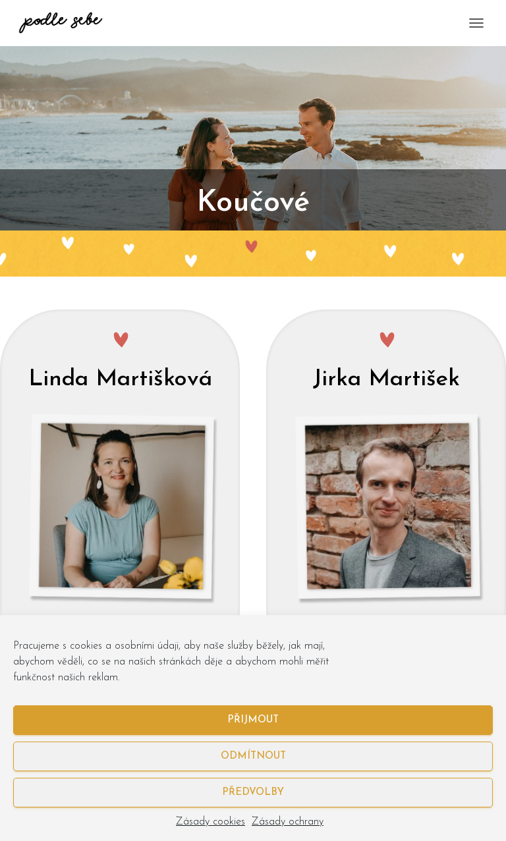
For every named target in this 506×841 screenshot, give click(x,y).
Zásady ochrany (287, 822)
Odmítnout (253, 756)
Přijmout (253, 720)
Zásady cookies (210, 822)
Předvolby (253, 793)
